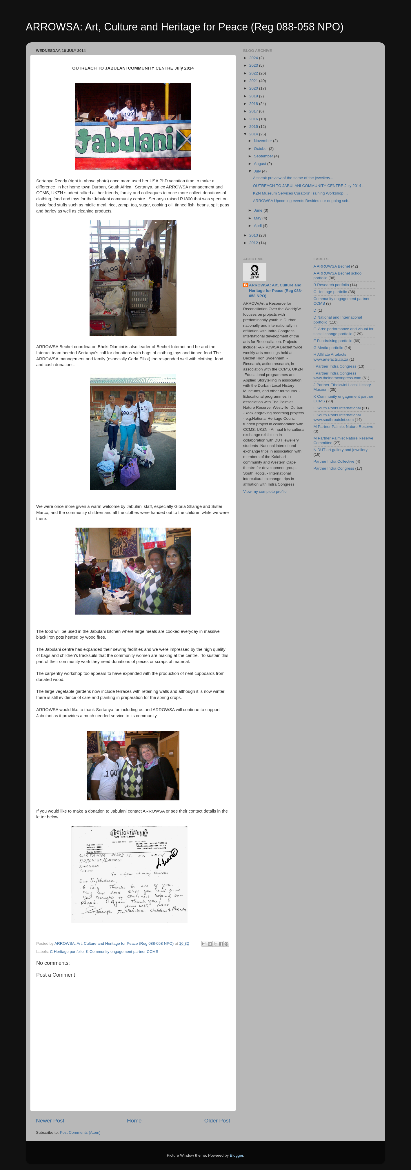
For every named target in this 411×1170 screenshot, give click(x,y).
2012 (254, 243)
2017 (254, 111)
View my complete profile (265, 491)
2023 (254, 65)
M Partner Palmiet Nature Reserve (343, 426)
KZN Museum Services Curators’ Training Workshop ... (300, 193)
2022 (254, 73)
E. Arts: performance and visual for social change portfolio (344, 331)
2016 (254, 119)
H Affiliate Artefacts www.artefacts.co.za (331, 356)
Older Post (217, 1121)
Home (134, 1121)
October (261, 148)
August (260, 163)
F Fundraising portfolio (333, 341)
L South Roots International (337, 408)
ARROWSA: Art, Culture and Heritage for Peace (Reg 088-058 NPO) (184, 27)
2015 (254, 126)
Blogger (236, 1155)
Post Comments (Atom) (80, 1132)
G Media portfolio (328, 348)
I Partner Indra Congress (335, 366)
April (258, 226)
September (264, 156)
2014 (254, 134)
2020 (254, 88)
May (258, 218)
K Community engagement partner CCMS (122, 951)
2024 (254, 58)
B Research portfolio (331, 285)
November (263, 141)
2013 (254, 235)
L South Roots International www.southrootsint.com (337, 417)
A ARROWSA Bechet (332, 266)
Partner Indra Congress (334, 468)
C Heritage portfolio (66, 951)
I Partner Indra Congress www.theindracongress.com (337, 375)
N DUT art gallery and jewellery (341, 450)
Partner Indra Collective (334, 461)
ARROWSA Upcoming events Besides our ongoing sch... (302, 201)
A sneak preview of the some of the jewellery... (293, 178)
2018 (254, 103)
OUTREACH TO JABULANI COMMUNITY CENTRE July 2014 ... (309, 186)
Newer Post (50, 1121)
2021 (254, 81)
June (258, 210)
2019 (254, 96)
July (258, 171)
